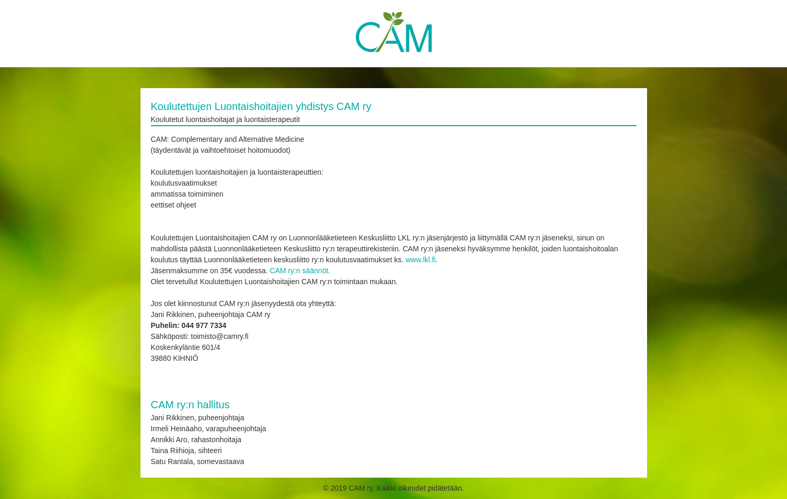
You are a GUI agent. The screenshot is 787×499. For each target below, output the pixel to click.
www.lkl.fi (420, 259)
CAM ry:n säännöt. (300, 270)
